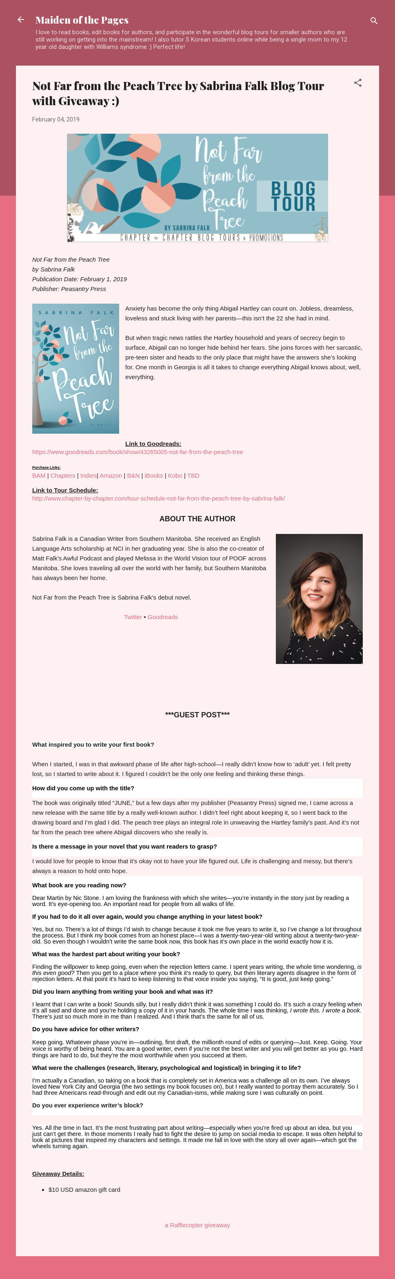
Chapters (63, 475)
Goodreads (163, 616)
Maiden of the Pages (82, 19)
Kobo (175, 475)
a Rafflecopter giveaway (197, 1225)
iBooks (153, 475)
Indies (88, 475)
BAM (39, 475)
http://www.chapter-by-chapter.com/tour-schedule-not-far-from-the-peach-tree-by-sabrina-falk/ (158, 498)
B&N (133, 475)
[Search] (374, 22)
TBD (193, 475)
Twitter (133, 616)
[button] (358, 84)
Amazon (111, 475)
